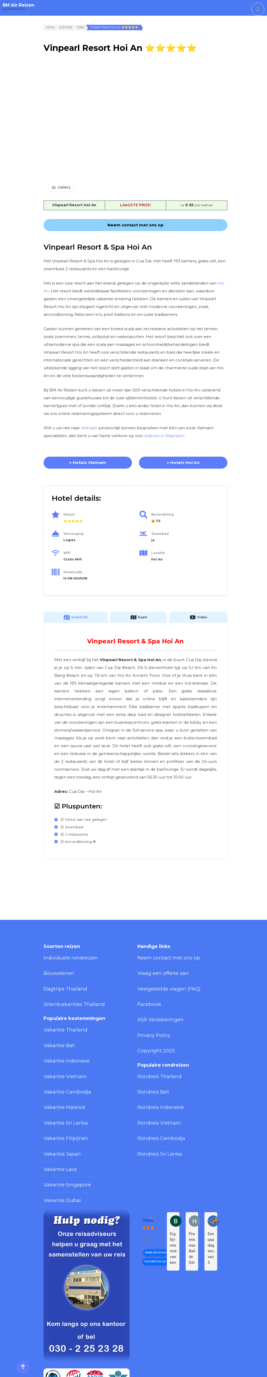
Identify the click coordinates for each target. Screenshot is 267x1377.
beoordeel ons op (155, 1204)
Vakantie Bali (55, 1026)
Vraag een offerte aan (156, 968)
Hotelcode (72, 572)
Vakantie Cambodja (61, 1062)
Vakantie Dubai (57, 1146)
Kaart (138, 617)
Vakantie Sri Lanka (60, 1086)
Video (198, 617)
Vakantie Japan (57, 1110)
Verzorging (73, 534)
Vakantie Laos (56, 1122)
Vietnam (89, 427)
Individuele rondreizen (63, 956)
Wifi (66, 553)
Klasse (69, 514)
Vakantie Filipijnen (59, 1098)
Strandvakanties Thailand (65, 992)
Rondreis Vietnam (153, 1086)
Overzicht (76, 617)
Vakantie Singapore (61, 1134)
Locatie (158, 553)
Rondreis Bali (149, 1062)
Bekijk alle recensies (157, 1196)
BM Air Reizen (18, 5)
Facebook (146, 992)
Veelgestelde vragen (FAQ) (161, 980)
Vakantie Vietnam (59, 1050)
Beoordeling (162, 514)
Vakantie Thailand (59, 1014)
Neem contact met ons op (161, 956)
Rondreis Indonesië (154, 1074)
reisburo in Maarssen (163, 435)
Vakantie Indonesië (61, 1038)
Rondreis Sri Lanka (154, 1110)
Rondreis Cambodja (154, 1098)
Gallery (64, 187)
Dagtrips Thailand (59, 980)
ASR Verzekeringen (154, 1004)
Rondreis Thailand (153, 1050)
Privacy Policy (149, 1016)
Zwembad (160, 534)
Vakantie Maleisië (59, 1074)
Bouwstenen (55, 968)
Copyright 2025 (151, 1028)
